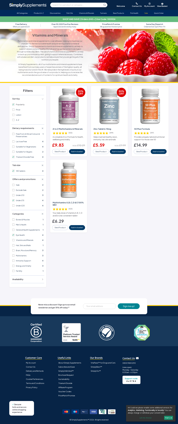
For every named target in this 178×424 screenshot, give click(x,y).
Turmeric (103, 13)
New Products (118, 13)
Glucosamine (55, 13)
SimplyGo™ (96, 371)
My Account (31, 363)
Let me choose (145, 418)
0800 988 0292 (129, 363)
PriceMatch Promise (66, 395)
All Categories (22, 13)
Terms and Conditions (35, 383)
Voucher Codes (64, 391)
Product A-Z (39, 13)
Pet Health (134, 13)
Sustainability (63, 379)
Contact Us (30, 367)
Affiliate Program (65, 387)
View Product (60, 151)
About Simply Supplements (69, 363)
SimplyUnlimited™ (66, 371)
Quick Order (159, 13)
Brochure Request (66, 375)
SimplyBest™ (96, 367)
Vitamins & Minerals (86, 13)
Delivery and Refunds (35, 371)
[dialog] (151, 413)
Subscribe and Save (66, 367)
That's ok (168, 418)
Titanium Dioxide (65, 383)
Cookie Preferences (34, 379)
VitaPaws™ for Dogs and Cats (103, 363)
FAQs (28, 375)
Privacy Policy (31, 387)
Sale (146, 13)
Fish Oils (70, 13)
